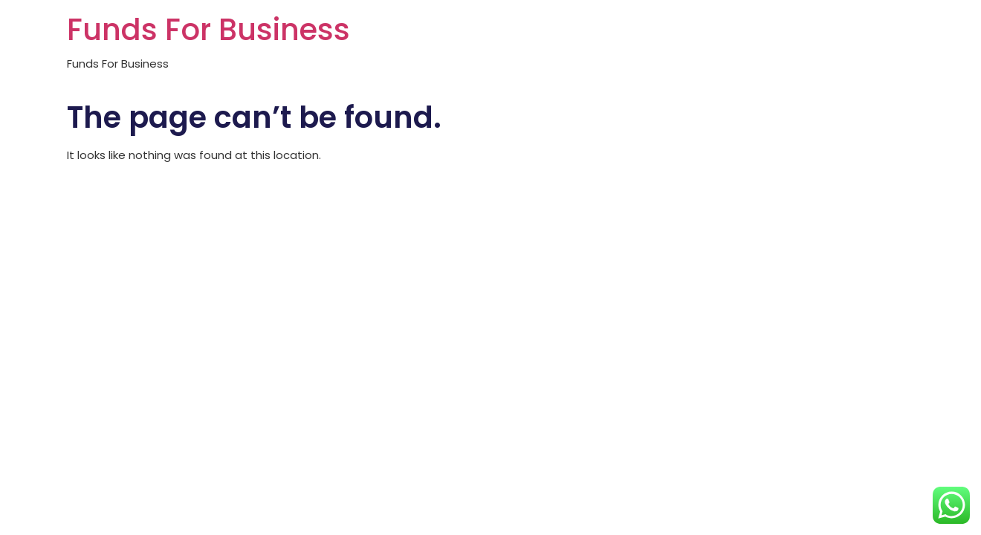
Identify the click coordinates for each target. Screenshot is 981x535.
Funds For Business (208, 30)
